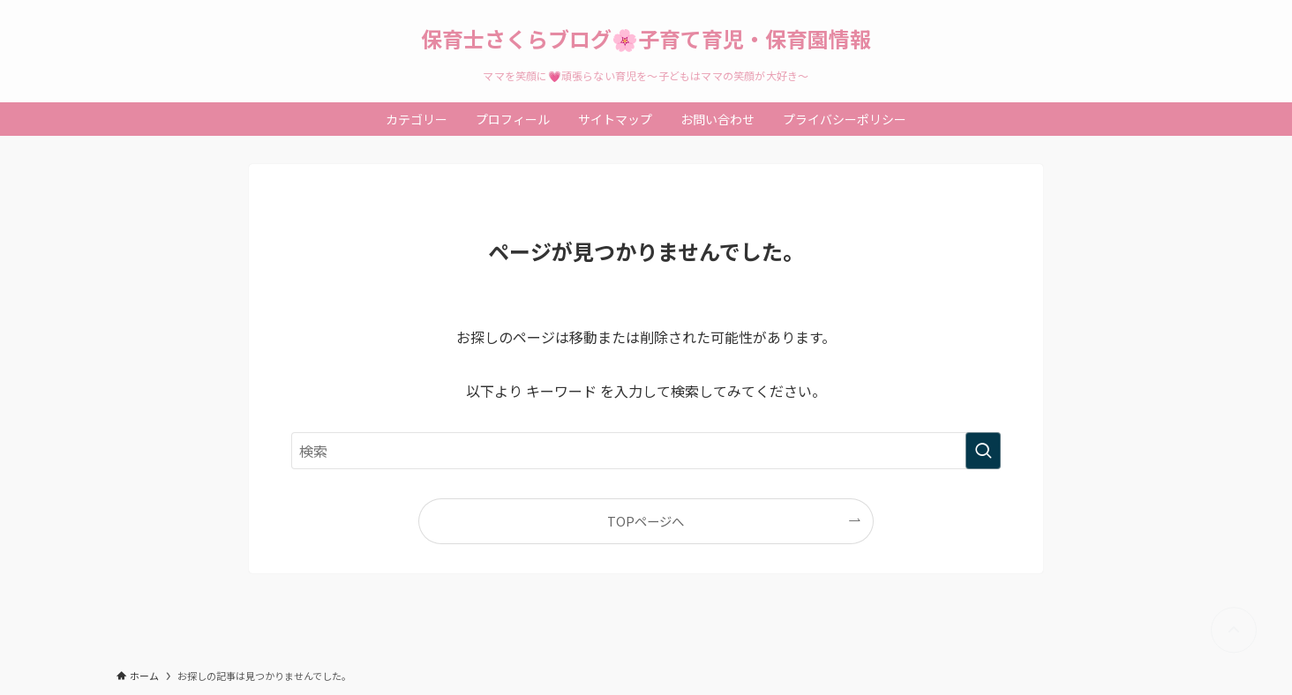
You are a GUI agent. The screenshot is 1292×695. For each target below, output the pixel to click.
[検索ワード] (646, 450)
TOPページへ (645, 521)
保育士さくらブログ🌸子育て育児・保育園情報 (646, 38)
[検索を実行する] (983, 450)
